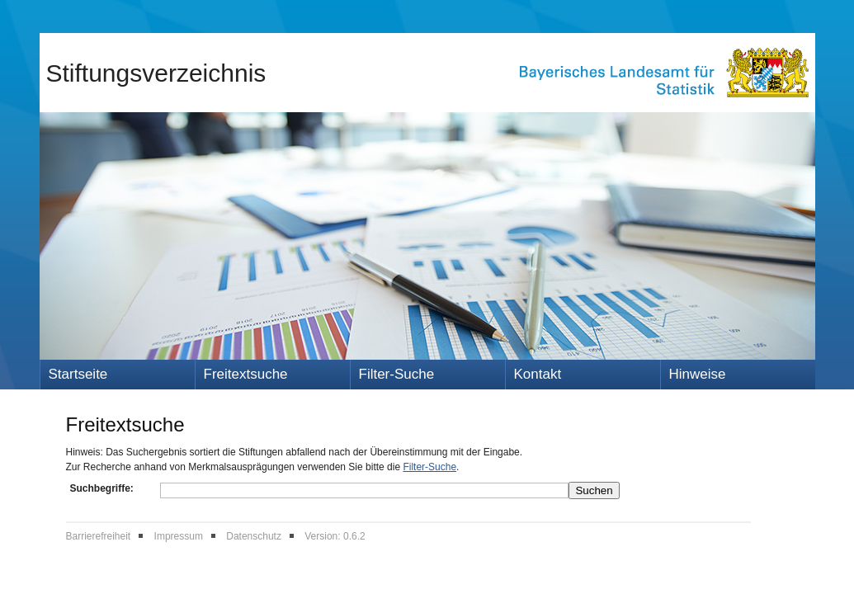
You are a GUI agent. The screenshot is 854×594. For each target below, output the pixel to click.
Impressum (178, 536)
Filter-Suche (397, 374)
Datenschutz (253, 536)
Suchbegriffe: (102, 488)
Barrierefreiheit (98, 536)
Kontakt (538, 374)
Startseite (78, 374)
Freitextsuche (246, 374)
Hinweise (697, 374)
